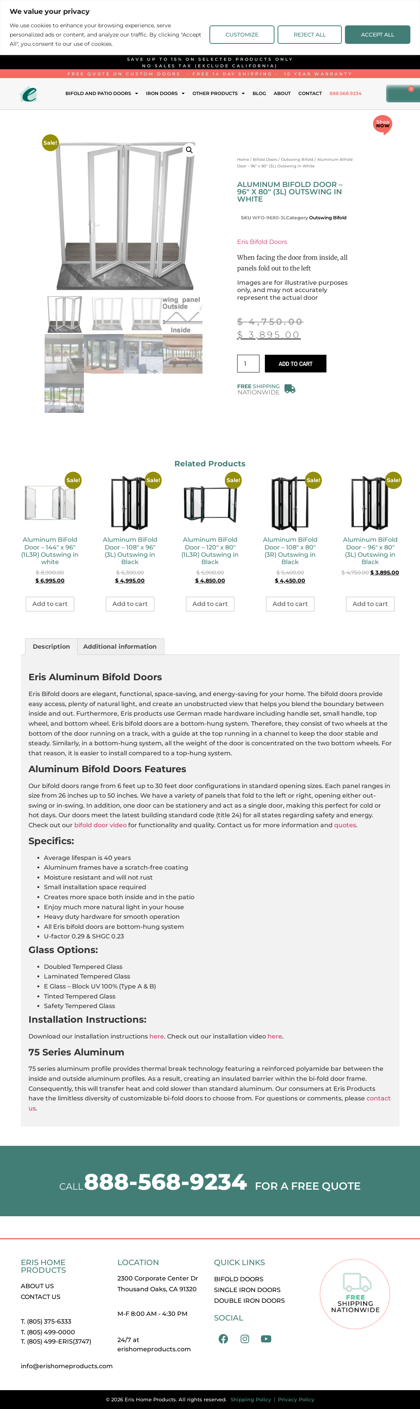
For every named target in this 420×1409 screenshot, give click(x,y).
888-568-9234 (165, 1181)
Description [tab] (51, 646)
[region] (210, 27)
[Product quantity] (248, 363)
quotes (345, 825)
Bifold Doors (265, 159)
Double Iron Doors (249, 1300)
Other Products (218, 93)
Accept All (377, 34)
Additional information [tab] (120, 646)
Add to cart (296, 363)
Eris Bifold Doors (262, 241)
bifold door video (100, 825)
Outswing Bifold (297, 159)
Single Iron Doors (247, 1290)
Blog (259, 93)
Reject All (310, 34)
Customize (242, 34)
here (156, 1036)
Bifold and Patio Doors (101, 93)
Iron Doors (165, 93)
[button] (189, 150)
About (282, 93)
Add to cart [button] (50, 604)
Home (243, 159)
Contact (310, 93)
